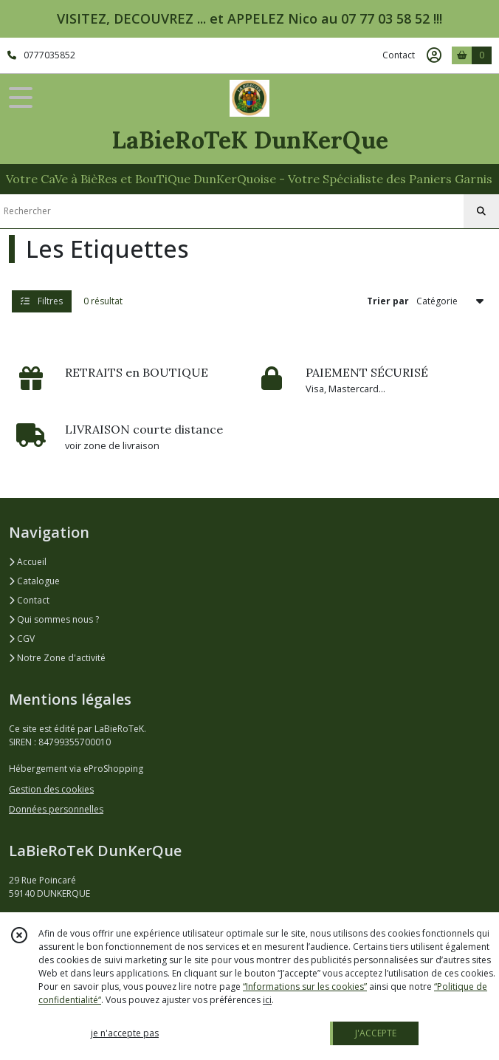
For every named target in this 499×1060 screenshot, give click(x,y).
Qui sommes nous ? (54, 619)
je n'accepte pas (125, 1033)
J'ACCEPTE (375, 1033)
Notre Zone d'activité (57, 658)
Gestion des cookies (51, 789)
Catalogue (34, 581)
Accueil (28, 561)
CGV (22, 638)
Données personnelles (56, 809)
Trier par (388, 301)
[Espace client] (434, 55)
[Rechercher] (481, 211)
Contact (398, 55)
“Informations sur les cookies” (305, 986)
